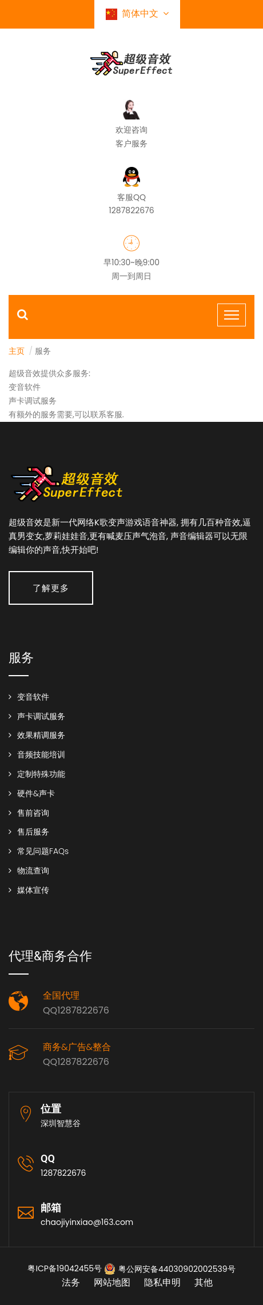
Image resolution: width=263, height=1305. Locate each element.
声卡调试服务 (41, 716)
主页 (17, 351)
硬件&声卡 (36, 793)
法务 (71, 1282)
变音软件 (33, 697)
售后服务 (33, 831)
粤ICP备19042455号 (64, 1268)
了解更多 (51, 588)
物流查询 (33, 870)
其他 (203, 1282)
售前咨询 (33, 813)
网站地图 (112, 1282)
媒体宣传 (33, 890)
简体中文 (137, 13)
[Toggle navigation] (231, 315)
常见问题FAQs (43, 851)
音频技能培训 (41, 754)
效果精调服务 (41, 735)
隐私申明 (162, 1282)
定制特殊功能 (41, 774)
